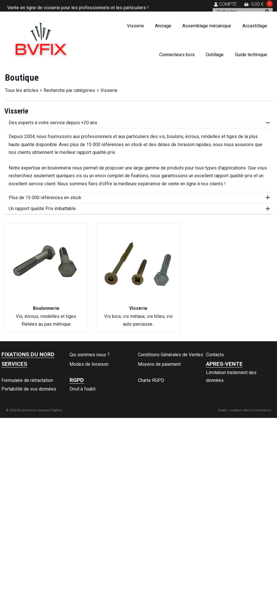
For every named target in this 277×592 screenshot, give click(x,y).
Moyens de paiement (159, 364)
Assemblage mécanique (206, 26)
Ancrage (163, 26)
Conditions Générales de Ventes (170, 354)
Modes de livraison (89, 364)
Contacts (215, 354)
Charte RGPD (151, 380)
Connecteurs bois (177, 54)
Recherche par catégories (69, 90)
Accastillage (254, 26)
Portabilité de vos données (28, 389)
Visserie (135, 26)
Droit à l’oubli (83, 389)
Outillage (215, 54)
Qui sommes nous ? (90, 354)
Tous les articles (21, 90)
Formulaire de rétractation (27, 380)
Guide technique (251, 54)
